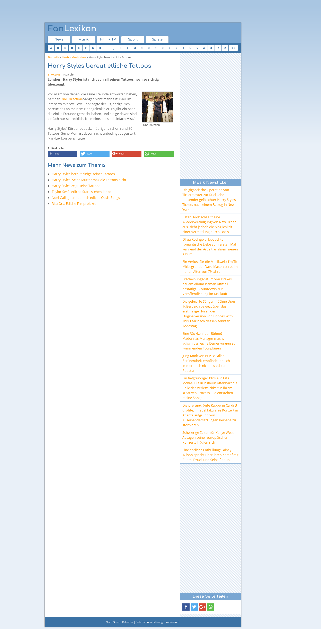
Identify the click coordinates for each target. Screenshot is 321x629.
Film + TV (108, 39)
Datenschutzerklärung (149, 622)
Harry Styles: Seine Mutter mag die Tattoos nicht (89, 180)
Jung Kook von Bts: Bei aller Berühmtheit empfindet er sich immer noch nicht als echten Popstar (206, 363)
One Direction (71, 99)
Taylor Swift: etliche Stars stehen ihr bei (82, 191)
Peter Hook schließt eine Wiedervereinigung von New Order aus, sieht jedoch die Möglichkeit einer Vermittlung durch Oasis (209, 224)
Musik (83, 39)
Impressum (172, 622)
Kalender (127, 622)
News (58, 39)
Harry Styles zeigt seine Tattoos (76, 186)
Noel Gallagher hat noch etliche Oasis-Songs (86, 197)
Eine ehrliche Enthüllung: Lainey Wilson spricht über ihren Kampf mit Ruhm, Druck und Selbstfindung (210, 455)
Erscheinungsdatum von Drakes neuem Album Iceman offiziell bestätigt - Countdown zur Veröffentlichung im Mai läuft (207, 286)
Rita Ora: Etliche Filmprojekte (74, 203)
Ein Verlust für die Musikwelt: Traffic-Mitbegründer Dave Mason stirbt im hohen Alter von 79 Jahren (210, 266)
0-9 (233, 48)
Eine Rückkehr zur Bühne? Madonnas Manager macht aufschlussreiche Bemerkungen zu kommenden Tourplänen (208, 341)
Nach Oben (113, 622)
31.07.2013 (54, 74)
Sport (133, 39)
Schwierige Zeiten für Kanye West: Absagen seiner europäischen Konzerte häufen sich (208, 437)
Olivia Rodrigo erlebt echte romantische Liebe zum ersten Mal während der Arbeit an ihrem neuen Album (210, 246)
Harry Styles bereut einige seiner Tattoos (83, 174)
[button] (62, 154)
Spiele (157, 39)
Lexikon (72, 28)
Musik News (79, 57)
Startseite (53, 57)
